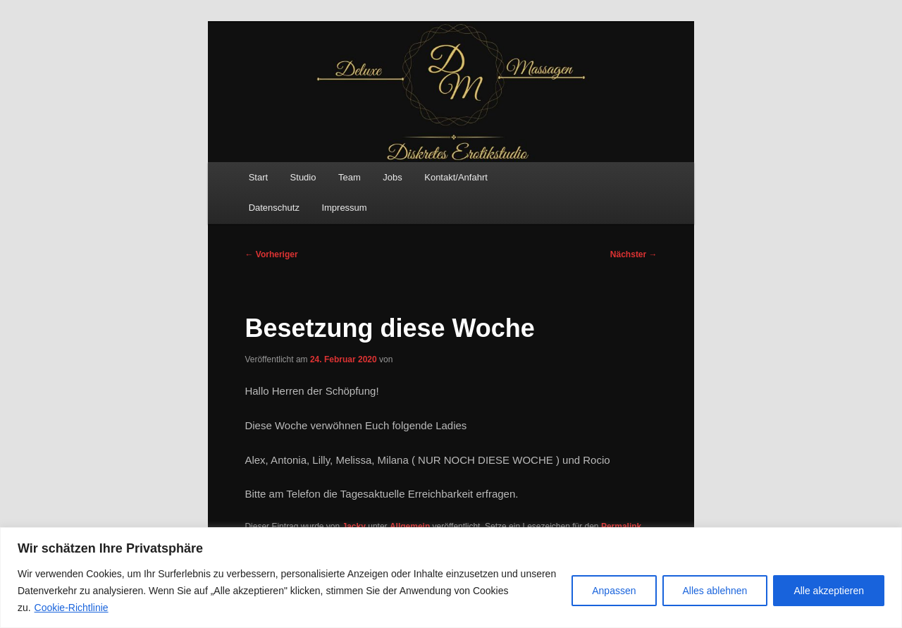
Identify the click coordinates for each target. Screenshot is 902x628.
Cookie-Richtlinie (72, 607)
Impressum (343, 207)
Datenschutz (274, 207)
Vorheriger (271, 254)
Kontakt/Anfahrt (456, 177)
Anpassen (614, 590)
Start (258, 177)
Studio (303, 177)
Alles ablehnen (715, 590)
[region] (451, 577)
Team (349, 177)
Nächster (633, 254)
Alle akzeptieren (828, 590)
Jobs (392, 177)
